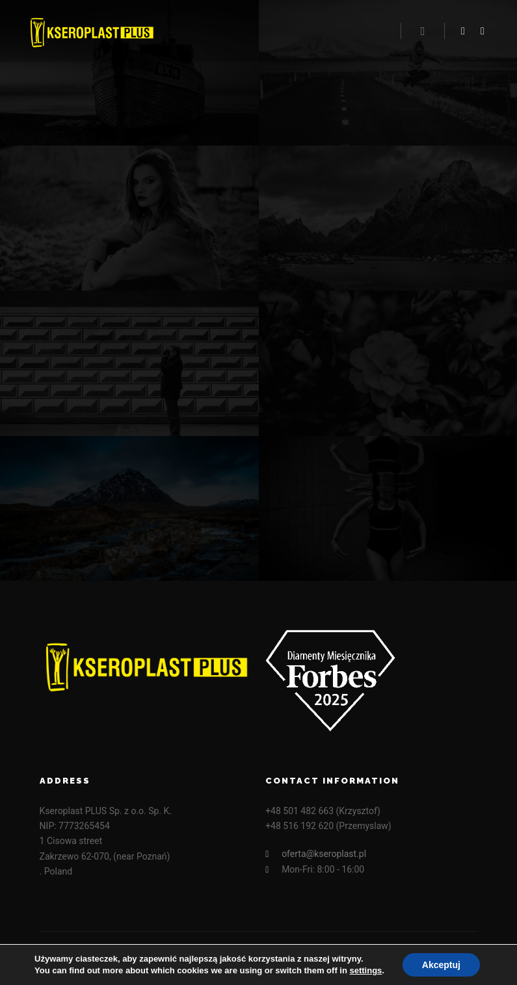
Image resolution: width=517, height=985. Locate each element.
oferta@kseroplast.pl (315, 854)
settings (365, 970)
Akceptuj (441, 965)
